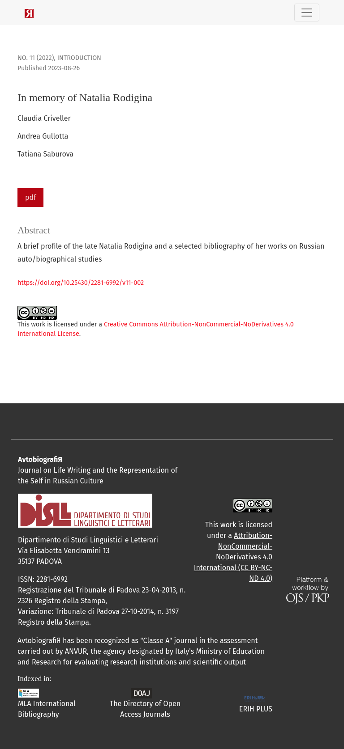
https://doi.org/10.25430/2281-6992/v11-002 (80, 283)
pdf (30, 197)
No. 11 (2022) (35, 58)
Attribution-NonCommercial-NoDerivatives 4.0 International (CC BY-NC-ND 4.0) (233, 557)
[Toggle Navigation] (306, 12)
